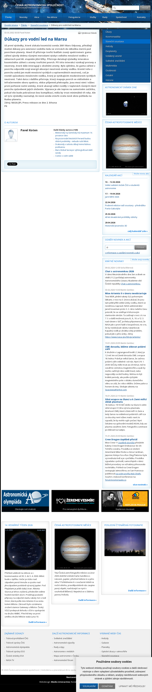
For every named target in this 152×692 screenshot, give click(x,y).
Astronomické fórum (63, 660)
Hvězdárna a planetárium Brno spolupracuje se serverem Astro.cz (72, 670)
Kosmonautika (113, 36)
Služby (93, 17)
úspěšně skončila (126, 442)
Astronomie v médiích (64, 651)
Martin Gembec (127, 290)
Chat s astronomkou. (131, 283)
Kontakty (141, 17)
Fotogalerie (74, 17)
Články (8, 17)
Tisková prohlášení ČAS (17, 638)
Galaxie (105, 642)
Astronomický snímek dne (121, 87)
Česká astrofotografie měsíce (123, 122)
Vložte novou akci (141, 173)
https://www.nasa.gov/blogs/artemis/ (123, 337)
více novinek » (140, 484)
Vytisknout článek (89, 33)
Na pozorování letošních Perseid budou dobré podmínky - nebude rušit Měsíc (73, 140)
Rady (104, 17)
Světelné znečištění (115, 60)
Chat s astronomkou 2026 (119, 271)
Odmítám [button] (107, 686)
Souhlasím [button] (89, 686)
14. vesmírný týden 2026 (19, 525)
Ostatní (109, 75)
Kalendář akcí (113, 175)
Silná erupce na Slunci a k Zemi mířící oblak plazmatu (126, 400)
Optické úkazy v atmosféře (114, 651)
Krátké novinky (114, 261)
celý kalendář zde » (138, 231)
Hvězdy (109, 46)
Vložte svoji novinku (140, 259)
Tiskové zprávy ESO (15, 651)
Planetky (106, 647)
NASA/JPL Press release (24, 102)
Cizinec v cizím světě (64, 156)
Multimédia (111, 65)
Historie (109, 80)
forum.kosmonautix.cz (115, 480)
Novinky (23, 17)
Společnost (121, 17)
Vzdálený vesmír (114, 55)
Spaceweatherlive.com (116, 389)
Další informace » (38, 622)
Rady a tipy (59, 647)
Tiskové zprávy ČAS (15, 642)
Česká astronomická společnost (24, 670)
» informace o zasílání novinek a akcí (122, 252)
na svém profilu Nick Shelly (128, 473)
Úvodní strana (11, 25)
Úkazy (109, 31)
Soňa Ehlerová (127, 267)
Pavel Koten (25, 32)
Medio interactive (60, 681)
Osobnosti (111, 70)
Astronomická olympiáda (18, 647)
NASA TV (10, 660)
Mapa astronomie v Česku (66, 655)
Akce (36, 17)
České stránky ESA (15, 655)
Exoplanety (111, 51)
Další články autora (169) (66, 130)
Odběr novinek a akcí (118, 239)
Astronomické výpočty (64, 642)
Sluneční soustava (39, 25)
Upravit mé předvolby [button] (132, 686)
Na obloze (52, 17)
